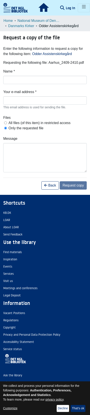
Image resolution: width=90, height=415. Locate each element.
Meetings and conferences (20, 288)
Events (7, 266)
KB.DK (7, 213)
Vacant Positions (14, 313)
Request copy (73, 185)
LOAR (6, 220)
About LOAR (11, 227)
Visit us (8, 281)
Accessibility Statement (18, 342)
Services (8, 274)
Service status (12, 349)
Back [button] (50, 185)
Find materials (12, 252)
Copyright (9, 327)
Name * (9, 71)
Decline (63, 408)
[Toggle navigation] (84, 7)
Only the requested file (25, 128)
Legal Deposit (12, 295)
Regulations (11, 320)
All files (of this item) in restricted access (39, 123)
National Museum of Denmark (39, 20)
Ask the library (12, 375)
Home (8, 20)
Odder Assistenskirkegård (52, 54)
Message (10, 138)
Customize (10, 408)
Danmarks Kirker (21, 26)
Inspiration (10, 259)
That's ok (78, 408)
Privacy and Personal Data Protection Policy (31, 335)
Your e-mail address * (19, 92)
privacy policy (55, 399)
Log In (71, 7)
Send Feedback (12, 234)
